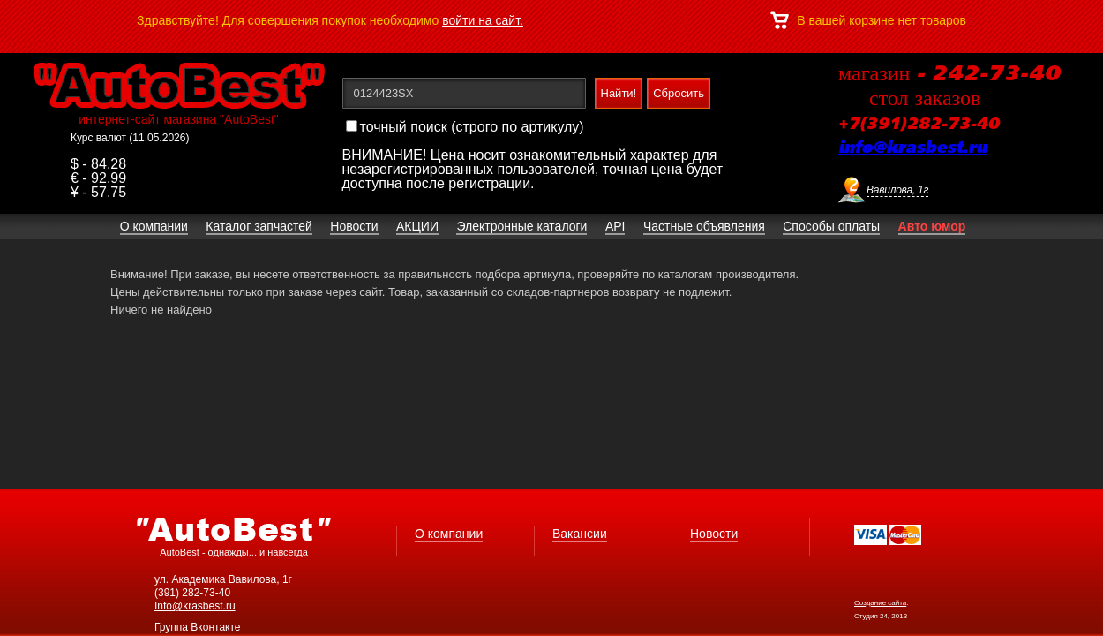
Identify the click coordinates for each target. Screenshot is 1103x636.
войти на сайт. (482, 20)
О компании (449, 533)
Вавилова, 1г (897, 190)
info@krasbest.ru (912, 148)
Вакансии (579, 533)
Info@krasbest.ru (195, 606)
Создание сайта (880, 603)
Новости (714, 533)
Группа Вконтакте (197, 627)
